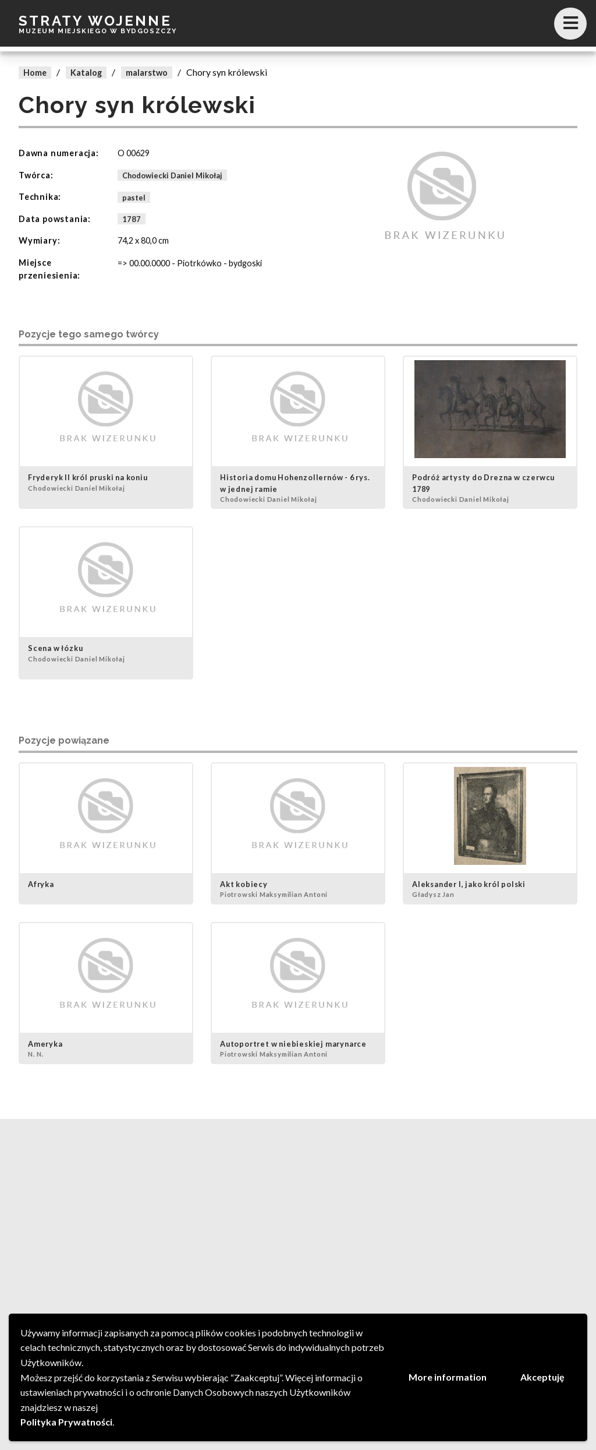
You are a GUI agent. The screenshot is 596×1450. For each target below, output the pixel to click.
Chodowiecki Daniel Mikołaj (172, 175)
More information (448, 1376)
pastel (134, 197)
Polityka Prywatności (66, 1421)
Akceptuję (542, 1376)
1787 (131, 219)
